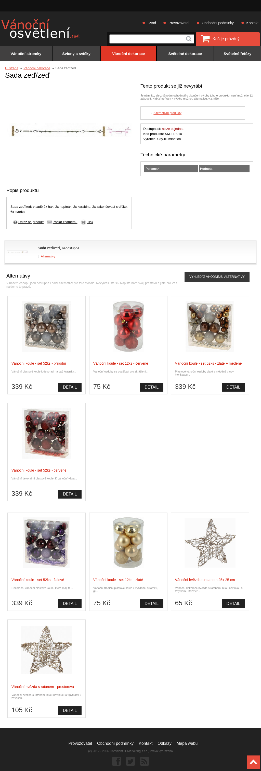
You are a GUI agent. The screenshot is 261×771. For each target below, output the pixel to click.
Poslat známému (65, 222)
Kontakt (252, 23)
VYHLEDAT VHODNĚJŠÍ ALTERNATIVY (217, 277)
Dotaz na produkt (31, 222)
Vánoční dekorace (36, 68)
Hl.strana (11, 68)
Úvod (152, 23)
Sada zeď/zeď (49, 248)
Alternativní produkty (167, 113)
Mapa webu (187, 743)
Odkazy (165, 743)
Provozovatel (178, 23)
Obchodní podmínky (218, 23)
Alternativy (48, 256)
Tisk (90, 222)
